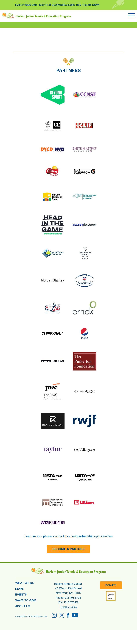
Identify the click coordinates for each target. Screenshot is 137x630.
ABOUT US (22, 606)
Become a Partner (68, 549)
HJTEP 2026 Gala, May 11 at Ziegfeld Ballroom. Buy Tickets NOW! (57, 4)
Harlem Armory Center (68, 583)
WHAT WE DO (24, 583)
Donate (110, 585)
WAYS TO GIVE (25, 600)
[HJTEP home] (36, 16)
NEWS (19, 588)
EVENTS (21, 594)
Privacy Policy (68, 606)
